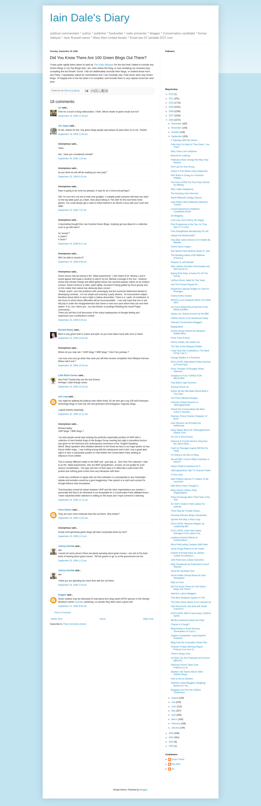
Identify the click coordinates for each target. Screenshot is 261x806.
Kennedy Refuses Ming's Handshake (189, 515)
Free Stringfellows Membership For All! (189, 231)
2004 (171, 737)
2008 (171, 111)
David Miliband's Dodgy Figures (186, 197)
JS (173, 769)
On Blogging (177, 215)
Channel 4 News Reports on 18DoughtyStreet (184, 403)
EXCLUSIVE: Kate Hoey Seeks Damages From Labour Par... (186, 531)
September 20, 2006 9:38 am (72, 320)
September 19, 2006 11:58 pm (73, 134)
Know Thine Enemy (180, 338)
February (176, 723)
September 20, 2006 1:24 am (72, 158)
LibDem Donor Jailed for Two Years (188, 280)
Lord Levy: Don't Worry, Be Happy (187, 220)
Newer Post (56, 619)
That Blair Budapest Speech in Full (188, 597)
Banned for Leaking (180, 155)
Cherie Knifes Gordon (181, 296)
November (176, 128)
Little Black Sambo (68, 375)
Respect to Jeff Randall (182, 262)
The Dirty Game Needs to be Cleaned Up (191, 602)
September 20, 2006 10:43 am (73, 386)
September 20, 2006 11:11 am (73, 414)
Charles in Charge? (180, 624)
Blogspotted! (177, 326)
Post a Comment (63, 612)
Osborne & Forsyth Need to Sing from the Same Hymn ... (189, 442)
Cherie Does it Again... (181, 246)
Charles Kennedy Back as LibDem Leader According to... (187, 554)
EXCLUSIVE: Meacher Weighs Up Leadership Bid (187, 525)
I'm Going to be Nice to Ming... (185, 455)
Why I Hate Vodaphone (182, 189)
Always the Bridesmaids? (183, 235)
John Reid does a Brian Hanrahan (187, 560)
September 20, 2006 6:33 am (72, 176)
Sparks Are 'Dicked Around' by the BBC (190, 313)
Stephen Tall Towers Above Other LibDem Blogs (187, 673)
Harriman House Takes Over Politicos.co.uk (184, 666)
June (174, 706)
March (174, 719)
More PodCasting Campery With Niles (189, 544)
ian (59, 107)
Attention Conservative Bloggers (186, 322)
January (175, 727)
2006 (171, 120)
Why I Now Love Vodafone (184, 151)
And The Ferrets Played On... (185, 284)
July (173, 702)
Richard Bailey (65, 330)
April (173, 715)
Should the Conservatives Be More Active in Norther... (188, 410)
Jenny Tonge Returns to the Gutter (187, 548)
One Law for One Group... (183, 166)
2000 (171, 746)
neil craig (63, 396)
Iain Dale (176, 764)
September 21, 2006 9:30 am (72, 606)
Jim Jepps (63, 126)
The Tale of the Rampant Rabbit (186, 346)
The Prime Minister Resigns (184, 398)
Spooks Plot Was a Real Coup (185, 519)
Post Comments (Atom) (74, 624)
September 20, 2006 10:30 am (73, 365)
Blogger (143, 789)
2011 (171, 98)
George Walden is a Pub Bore (185, 357)
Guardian (79, 602)
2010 (171, 102)
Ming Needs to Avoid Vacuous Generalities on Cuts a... (185, 629)
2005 (171, 733)
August (175, 698)
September (177, 136)
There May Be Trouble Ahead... (186, 511)
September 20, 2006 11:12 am (73, 500)
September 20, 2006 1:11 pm (72, 560)
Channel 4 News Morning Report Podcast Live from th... (187, 648)
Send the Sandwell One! (182, 571)
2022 (171, 94)
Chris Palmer (65, 510)
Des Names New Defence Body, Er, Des (190, 251)
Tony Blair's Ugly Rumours (183, 382)
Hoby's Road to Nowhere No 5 (185, 466)
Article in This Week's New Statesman (189, 171)
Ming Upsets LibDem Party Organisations (184, 491)
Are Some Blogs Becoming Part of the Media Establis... (189, 308)
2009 (171, 107)
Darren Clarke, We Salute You (185, 342)
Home (102, 619)
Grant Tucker (178, 759)
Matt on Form (177, 582)
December (176, 123)
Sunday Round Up (180, 387)
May (173, 710)
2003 (171, 742)
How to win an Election (182, 678)
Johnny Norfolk (66, 546)
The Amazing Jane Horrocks (184, 193)
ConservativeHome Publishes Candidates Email (185, 210)
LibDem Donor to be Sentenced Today (189, 318)
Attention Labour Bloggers (183, 593)
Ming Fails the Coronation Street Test (189, 642)
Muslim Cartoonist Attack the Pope (187, 620)
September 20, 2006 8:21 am (72, 243)
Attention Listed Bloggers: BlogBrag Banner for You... (188, 684)
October (175, 132)
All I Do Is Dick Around (181, 437)
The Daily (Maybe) (104, 64)
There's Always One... (181, 653)
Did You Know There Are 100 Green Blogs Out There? (188, 587)
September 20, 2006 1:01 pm (72, 536)
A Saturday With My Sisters (184, 140)
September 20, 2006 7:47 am (72, 210)
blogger (62, 595)
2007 (171, 115)
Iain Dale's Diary (90, 18)
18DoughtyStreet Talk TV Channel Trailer (191, 470)
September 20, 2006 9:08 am (72, 262)
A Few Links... (177, 474)
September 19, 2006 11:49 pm (73, 116)
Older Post (148, 619)
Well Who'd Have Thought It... (185, 486)
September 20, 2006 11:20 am (73, 518)
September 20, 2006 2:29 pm (72, 585)
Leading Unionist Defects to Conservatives (184, 538)
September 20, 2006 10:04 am (73, 338)
